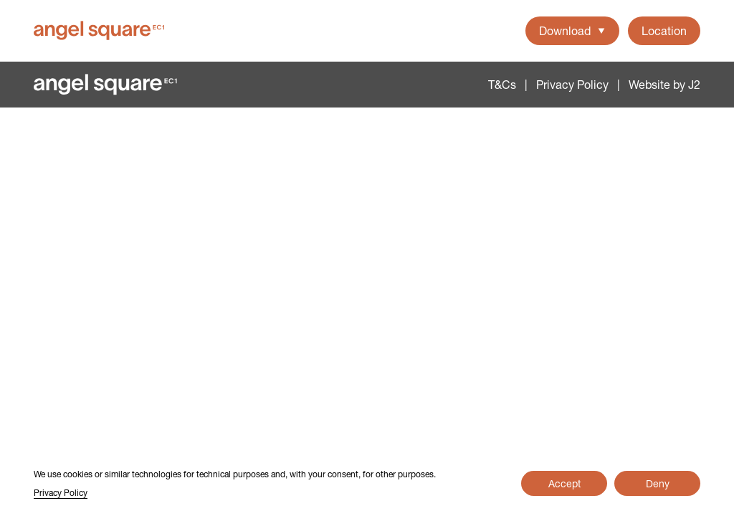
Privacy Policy (572, 84)
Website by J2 (664, 84)
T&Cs (502, 84)
